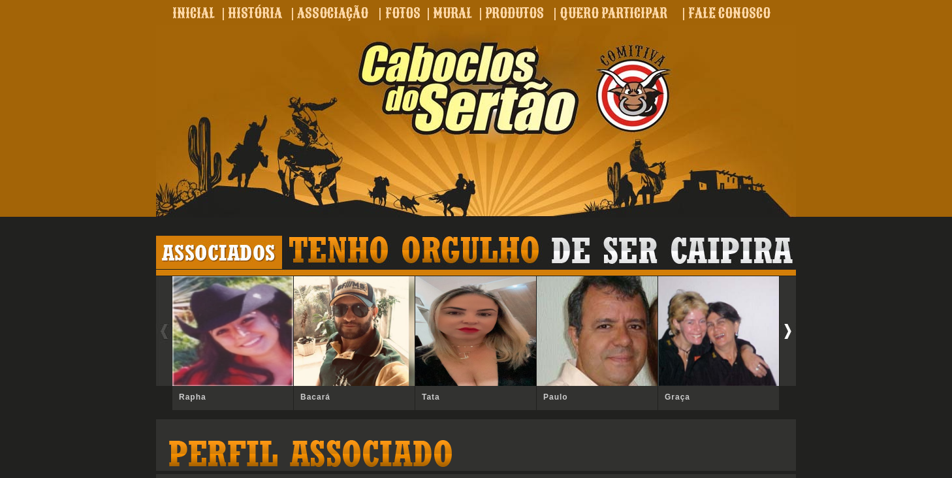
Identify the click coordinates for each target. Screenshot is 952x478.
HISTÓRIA (255, 13)
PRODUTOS (514, 13)
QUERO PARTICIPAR (613, 13)
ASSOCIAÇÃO (332, 13)
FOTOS (402, 13)
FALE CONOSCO (729, 13)
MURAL (452, 13)
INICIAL (193, 13)
